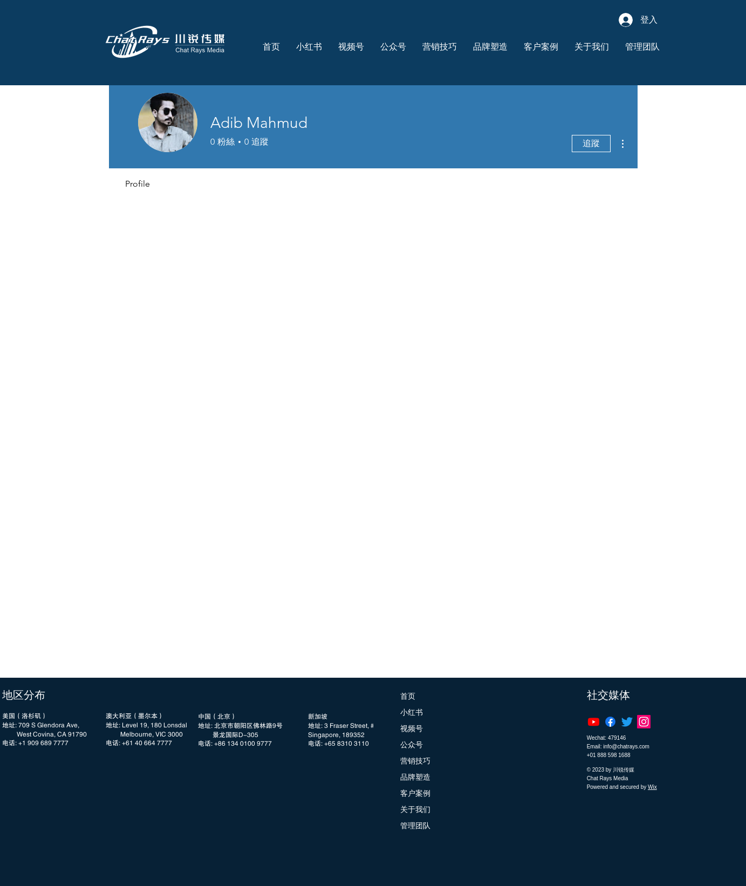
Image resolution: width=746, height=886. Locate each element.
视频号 (411, 728)
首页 (407, 696)
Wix (652, 787)
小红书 (411, 712)
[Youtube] (593, 721)
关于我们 (415, 809)
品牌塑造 (415, 777)
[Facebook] (610, 721)
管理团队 (415, 825)
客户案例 (415, 793)
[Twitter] (627, 721)
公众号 (411, 744)
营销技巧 (415, 761)
